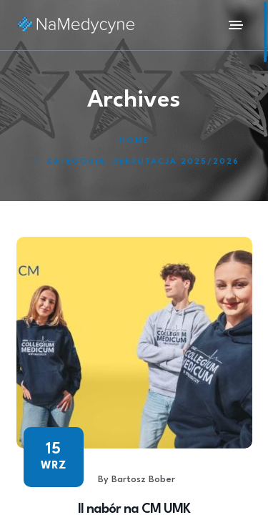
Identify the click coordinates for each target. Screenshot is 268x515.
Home (134, 141)
